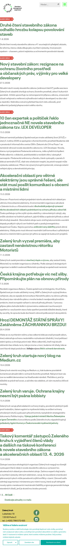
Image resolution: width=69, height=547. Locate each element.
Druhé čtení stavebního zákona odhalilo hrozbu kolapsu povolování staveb (32, 30)
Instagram (36, 519)
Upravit (9, 542)
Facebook (36, 513)
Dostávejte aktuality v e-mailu (18, 500)
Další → (11, 495)
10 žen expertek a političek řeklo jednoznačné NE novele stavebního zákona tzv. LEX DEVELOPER (32, 123)
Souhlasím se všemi (53, 542)
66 (6, 495)
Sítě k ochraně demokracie (52, 349)
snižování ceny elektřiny (44, 227)
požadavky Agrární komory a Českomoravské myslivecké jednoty (29, 423)
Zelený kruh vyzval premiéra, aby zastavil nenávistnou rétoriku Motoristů (30, 245)
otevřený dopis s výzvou (37, 260)
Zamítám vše (29, 542)
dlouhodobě (39, 206)
